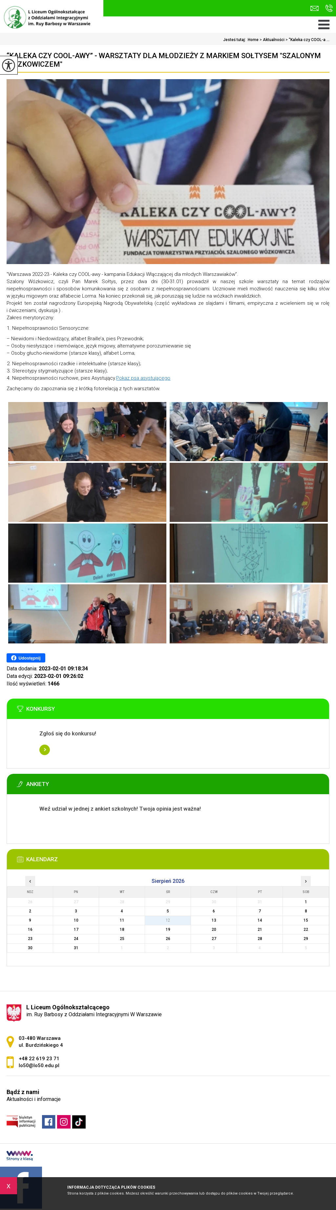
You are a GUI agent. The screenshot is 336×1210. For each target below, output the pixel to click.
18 (122, 929)
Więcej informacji (44, 750)
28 (260, 938)
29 (306, 938)
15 (306, 920)
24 (76, 938)
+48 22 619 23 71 (329, 8)
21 (260, 929)
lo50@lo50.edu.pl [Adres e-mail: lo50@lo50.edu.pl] (39, 1065)
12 (168, 920)
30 (30, 948)
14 (260, 920)
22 (306, 929)
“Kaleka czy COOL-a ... (306, 40)
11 (122, 920)
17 (76, 929)
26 (168, 938)
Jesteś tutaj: (235, 40)
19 (168, 929)
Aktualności (271, 40)
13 (214, 920)
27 (214, 938)
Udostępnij (25, 658)
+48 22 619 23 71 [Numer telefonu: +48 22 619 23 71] (39, 1059)
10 (76, 920)
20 (214, 929)
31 (76, 948)
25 (122, 938)
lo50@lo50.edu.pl (314, 8)
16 (30, 929)
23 (30, 938)
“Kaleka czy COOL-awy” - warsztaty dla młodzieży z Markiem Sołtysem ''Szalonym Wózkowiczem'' (164, 60)
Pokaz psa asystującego (143, 378)
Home (253, 40)
